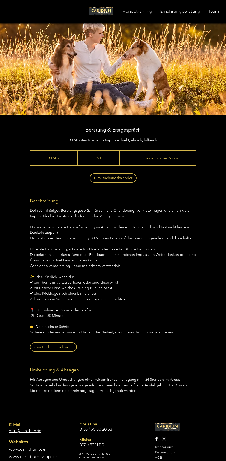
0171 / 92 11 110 (92, 445)
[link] (113, 178)
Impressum (164, 447)
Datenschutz (165, 452)
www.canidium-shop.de (33, 456)
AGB (158, 457)
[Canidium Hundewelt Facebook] (156, 439)
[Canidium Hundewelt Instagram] (164, 439)
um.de (39, 449)
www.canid (20, 449)
